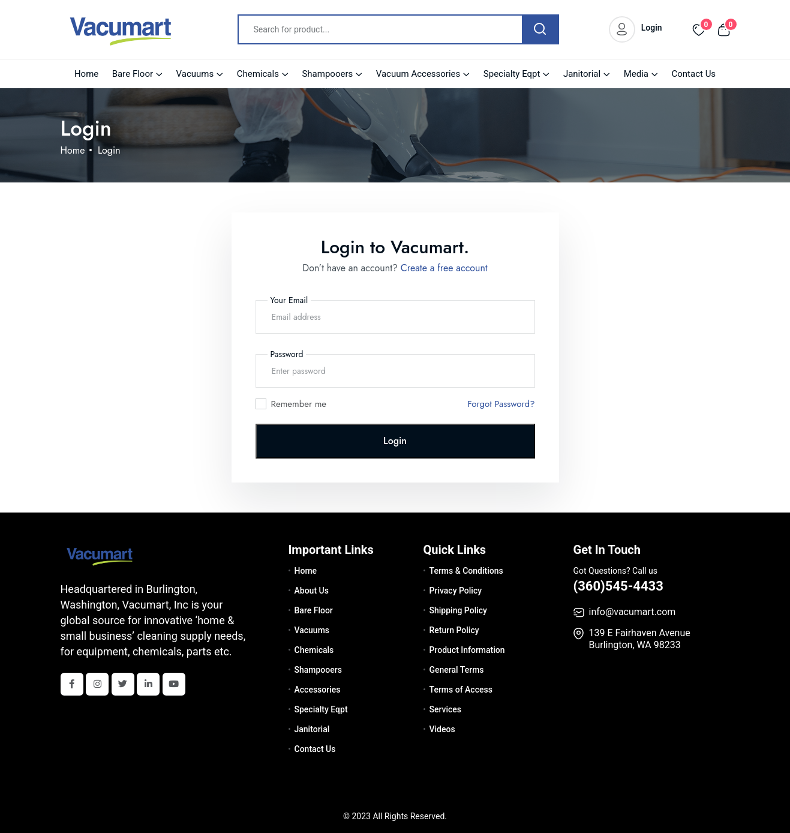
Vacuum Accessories (418, 73)
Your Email (289, 300)
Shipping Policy (458, 610)
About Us (312, 590)
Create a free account (444, 268)
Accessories (318, 689)
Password (287, 354)
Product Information (467, 650)
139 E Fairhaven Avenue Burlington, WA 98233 (639, 639)
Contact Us (693, 73)
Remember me (299, 403)
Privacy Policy (455, 590)
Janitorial (581, 73)
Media (636, 73)
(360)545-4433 (618, 586)
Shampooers (327, 73)
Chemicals (258, 73)
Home (86, 73)
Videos (442, 729)
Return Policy (454, 630)
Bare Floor (132, 73)
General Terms (456, 670)
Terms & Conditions (466, 571)
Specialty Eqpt (511, 73)
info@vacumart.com (632, 612)
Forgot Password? (500, 403)
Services (445, 709)
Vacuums (195, 73)
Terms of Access (460, 689)
